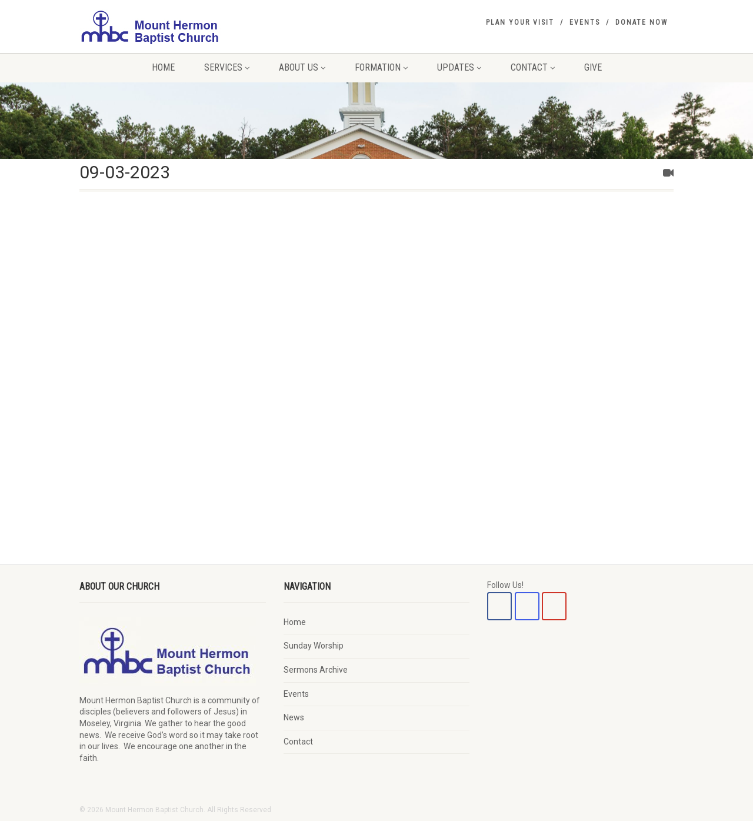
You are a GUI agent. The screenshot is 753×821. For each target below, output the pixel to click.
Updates (459, 67)
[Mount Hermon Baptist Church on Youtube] (554, 606)
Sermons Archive (316, 669)
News (294, 717)
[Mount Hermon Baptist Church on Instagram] (527, 606)
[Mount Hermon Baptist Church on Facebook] (499, 606)
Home (163, 67)
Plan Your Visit (520, 22)
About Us (302, 67)
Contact (533, 67)
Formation (381, 67)
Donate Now (641, 22)
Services (226, 67)
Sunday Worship (314, 645)
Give (593, 67)
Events (584, 22)
